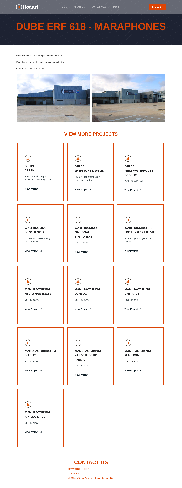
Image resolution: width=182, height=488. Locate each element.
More (118, 6)
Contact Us (157, 7)
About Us (79, 6)
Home (63, 6)
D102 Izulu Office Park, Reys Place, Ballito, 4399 (90, 478)
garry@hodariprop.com (78, 469)
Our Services (99, 6)
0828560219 (73, 473)
